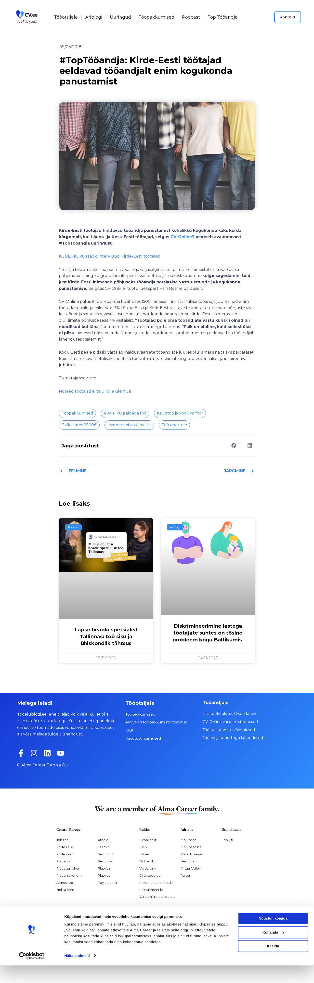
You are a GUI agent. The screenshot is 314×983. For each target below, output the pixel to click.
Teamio (104, 847)
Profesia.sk (65, 847)
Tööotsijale (66, 17)
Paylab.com (107, 882)
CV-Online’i (182, 237)
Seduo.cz (105, 854)
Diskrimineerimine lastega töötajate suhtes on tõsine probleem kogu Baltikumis (207, 632)
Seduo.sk (105, 861)
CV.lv (143, 847)
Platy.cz (104, 868)
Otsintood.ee (150, 875)
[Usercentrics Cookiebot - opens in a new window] (31, 973)
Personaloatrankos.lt (155, 882)
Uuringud (120, 17)
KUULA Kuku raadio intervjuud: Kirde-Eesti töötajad (109, 256)
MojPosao (188, 840)
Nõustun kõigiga (273, 936)
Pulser (185, 875)
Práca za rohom (68, 868)
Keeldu (273, 964)
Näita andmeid (77, 973)
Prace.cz (63, 861)
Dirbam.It (146, 861)
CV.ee (144, 854)
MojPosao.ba (191, 847)
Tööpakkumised (156, 17)
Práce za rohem (69, 875)
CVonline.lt (147, 840)
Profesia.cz (65, 854)
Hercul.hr (188, 861)
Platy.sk (104, 875)
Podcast (191, 17)
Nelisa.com (65, 889)
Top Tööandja (223, 17)
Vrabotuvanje (191, 854)
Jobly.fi (227, 840)
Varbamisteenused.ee (157, 897)
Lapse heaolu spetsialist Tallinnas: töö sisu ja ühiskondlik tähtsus (106, 636)
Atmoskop (64, 882)
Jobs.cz (62, 840)
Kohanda (273, 950)
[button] (233, 445)
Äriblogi (93, 17)
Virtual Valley (191, 868)
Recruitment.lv (151, 889)
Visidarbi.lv (147, 868)
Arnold (103, 840)
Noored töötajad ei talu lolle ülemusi (95, 391)
